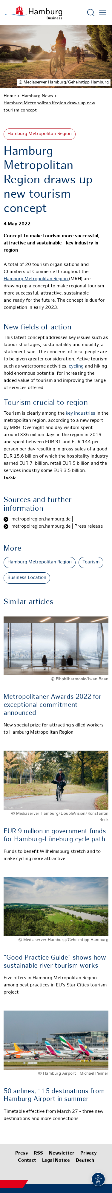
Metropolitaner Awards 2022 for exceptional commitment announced (53, 705)
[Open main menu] (102, 12)
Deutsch (85, 1160)
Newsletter (61, 1153)
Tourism (90, 562)
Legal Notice (56, 1160)
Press (21, 1153)
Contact (27, 1160)
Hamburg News (37, 96)
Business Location (26, 578)
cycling (75, 366)
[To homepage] (33, 12)
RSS (38, 1153)
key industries (80, 413)
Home (10, 96)
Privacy (88, 1153)
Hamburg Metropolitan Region (39, 134)
